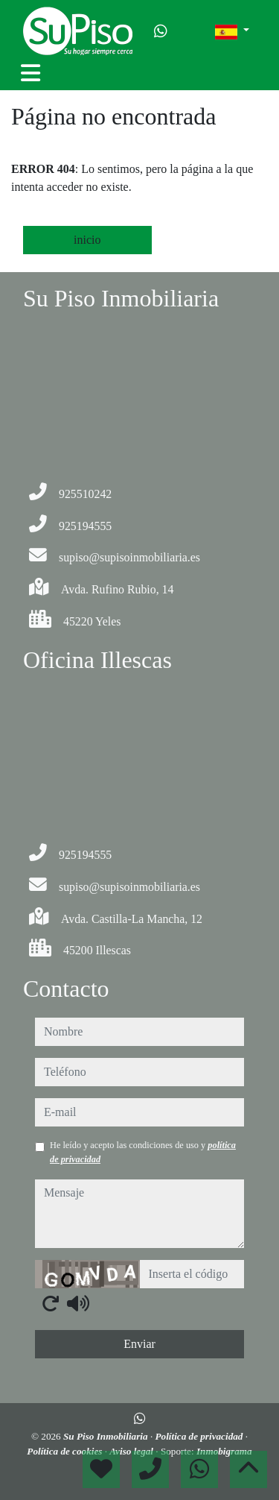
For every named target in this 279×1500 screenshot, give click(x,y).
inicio (87, 239)
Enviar (139, 1343)
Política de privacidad (200, 1436)
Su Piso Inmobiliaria (106, 1436)
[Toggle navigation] (30, 73)
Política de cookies (65, 1451)
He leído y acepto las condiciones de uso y (143, 1152)
